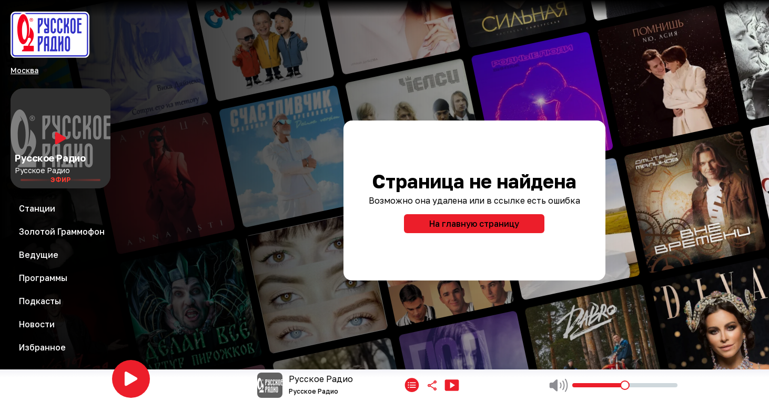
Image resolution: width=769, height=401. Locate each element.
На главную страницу (474, 223)
